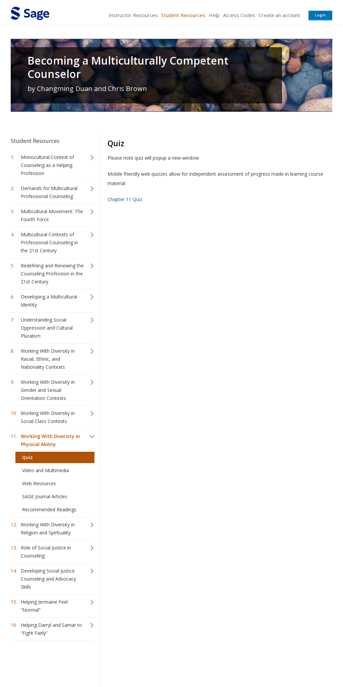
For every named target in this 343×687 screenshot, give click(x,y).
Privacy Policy (288, 662)
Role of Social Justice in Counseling (46, 551)
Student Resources (183, 15)
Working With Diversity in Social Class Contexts (48, 417)
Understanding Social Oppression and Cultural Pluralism (47, 328)
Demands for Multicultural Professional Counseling (49, 192)
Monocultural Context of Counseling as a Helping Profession (47, 165)
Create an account (279, 15)
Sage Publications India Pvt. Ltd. (108, 662)
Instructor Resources (133, 15)
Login (320, 14)
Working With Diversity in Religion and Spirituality (48, 528)
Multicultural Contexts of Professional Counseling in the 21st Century (49, 242)
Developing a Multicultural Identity (49, 300)
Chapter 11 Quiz (125, 199)
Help (214, 15)
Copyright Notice (250, 662)
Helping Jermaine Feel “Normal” (44, 606)
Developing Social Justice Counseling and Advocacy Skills (48, 579)
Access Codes (239, 15)
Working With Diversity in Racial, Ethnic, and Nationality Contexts (48, 359)
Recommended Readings (49, 509)
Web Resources (39, 483)
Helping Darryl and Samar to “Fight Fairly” (51, 629)
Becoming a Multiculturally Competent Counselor (127, 67)
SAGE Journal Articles (44, 496)
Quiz (27, 457)
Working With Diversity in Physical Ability (50, 440)
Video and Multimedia (45, 470)
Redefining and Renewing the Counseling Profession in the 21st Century (52, 273)
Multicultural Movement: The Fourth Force (52, 215)
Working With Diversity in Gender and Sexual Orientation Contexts (48, 390)
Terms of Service (209, 662)
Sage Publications (49, 662)
